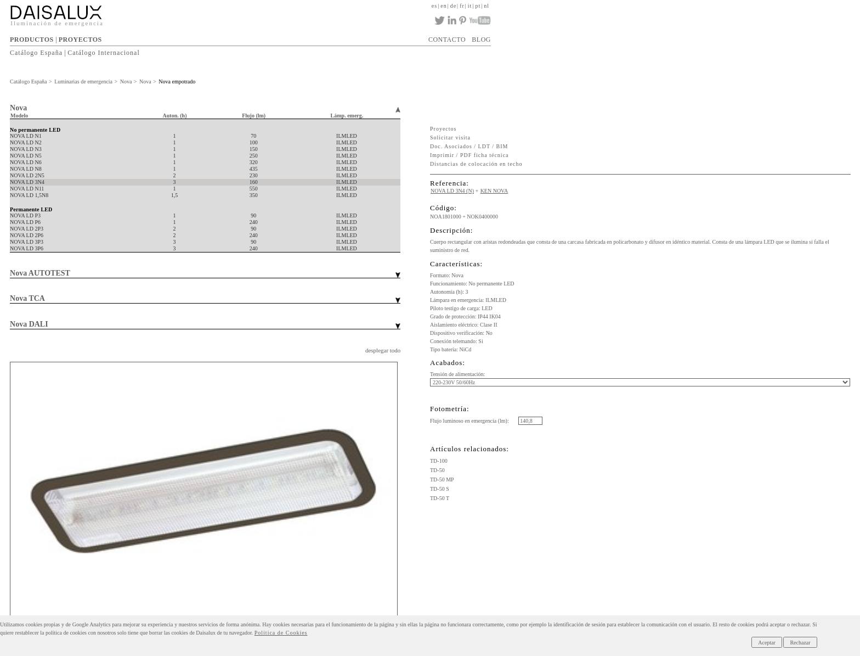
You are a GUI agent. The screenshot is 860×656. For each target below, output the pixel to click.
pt (477, 6)
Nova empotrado (177, 82)
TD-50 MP (442, 479)
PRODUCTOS (32, 39)
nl (486, 6)
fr (462, 6)
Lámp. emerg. (347, 116)
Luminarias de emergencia (83, 82)
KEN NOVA (494, 191)
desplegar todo (382, 350)
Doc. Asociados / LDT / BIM (469, 146)
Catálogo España (36, 53)
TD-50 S (439, 489)
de (453, 6)
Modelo (19, 116)
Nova (126, 82)
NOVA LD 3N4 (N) (452, 191)
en (443, 6)
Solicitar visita (450, 137)
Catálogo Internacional (103, 53)
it (470, 6)
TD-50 (437, 470)
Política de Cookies (281, 633)
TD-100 (439, 461)
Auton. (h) (175, 116)
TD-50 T (439, 498)
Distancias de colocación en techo (476, 164)
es (434, 6)
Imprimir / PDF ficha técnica (469, 155)
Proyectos (443, 129)
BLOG (481, 39)
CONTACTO (447, 39)
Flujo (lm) (253, 116)
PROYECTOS (80, 39)
